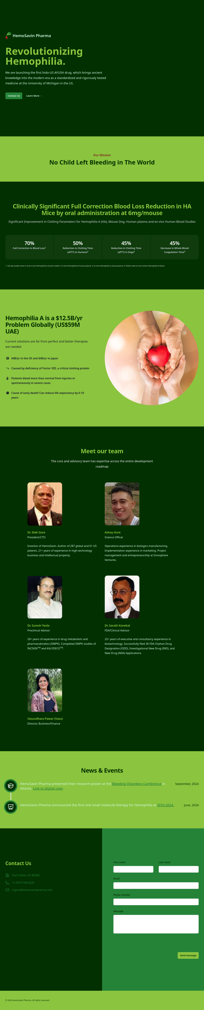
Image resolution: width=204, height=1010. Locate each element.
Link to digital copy (48, 788)
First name (119, 862)
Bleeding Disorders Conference (136, 783)
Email (116, 878)
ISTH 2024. (165, 805)
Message (118, 911)
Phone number (121, 894)
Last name (165, 862)
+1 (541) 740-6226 (23, 882)
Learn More (34, 95)
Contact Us (14, 95)
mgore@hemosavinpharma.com (32, 890)
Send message (188, 955)
